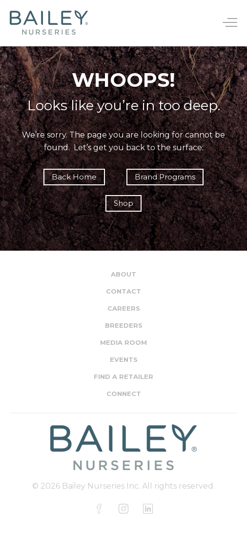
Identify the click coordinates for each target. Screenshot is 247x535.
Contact (123, 291)
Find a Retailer (123, 376)
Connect (123, 393)
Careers (123, 308)
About (123, 274)
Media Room (123, 342)
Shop (123, 203)
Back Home (74, 176)
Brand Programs (165, 176)
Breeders (124, 325)
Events (124, 359)
